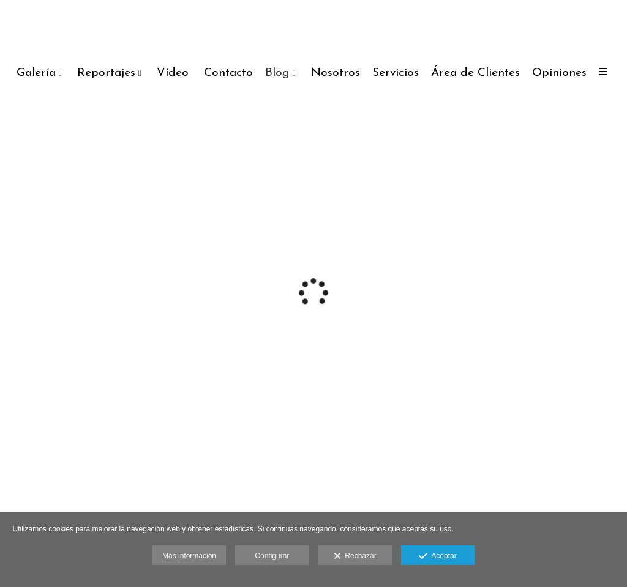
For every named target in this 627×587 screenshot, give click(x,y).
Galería (36, 73)
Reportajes (106, 73)
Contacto (228, 73)
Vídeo (173, 73)
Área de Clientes (475, 73)
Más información (189, 556)
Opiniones (559, 73)
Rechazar (355, 556)
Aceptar (437, 556)
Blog (277, 73)
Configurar (272, 556)
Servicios (395, 73)
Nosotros (335, 73)
